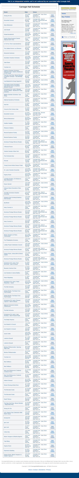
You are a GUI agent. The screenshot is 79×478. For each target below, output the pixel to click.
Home (64, 13)
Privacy (48, 470)
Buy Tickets (66, 17)
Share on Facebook (69, 37)
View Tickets (52, 15)
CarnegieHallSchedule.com (8, 461)
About (30, 470)
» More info (73, 33)
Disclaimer (42, 470)
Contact (35, 470)
